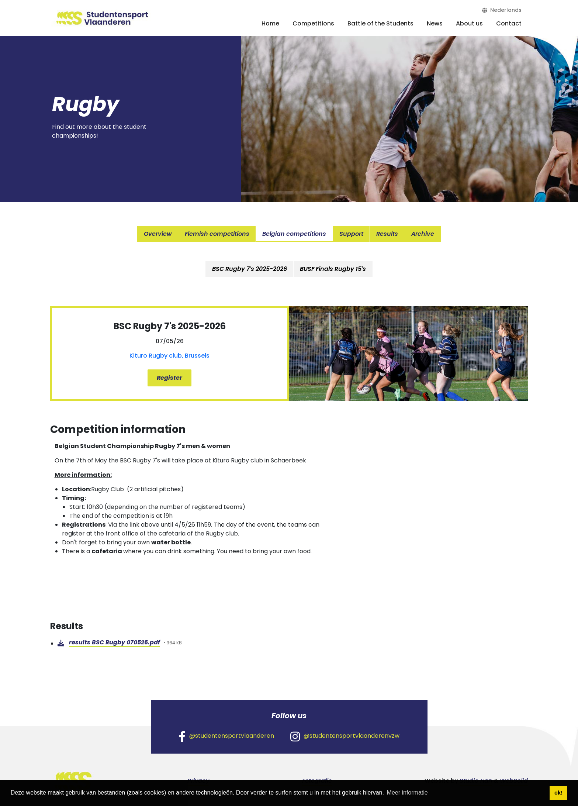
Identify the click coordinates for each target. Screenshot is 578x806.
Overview (157, 234)
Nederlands (502, 10)
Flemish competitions (217, 234)
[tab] (249, 269)
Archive (423, 234)
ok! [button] (558, 793)
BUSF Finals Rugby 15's (333, 268)
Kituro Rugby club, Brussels (169, 355)
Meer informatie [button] (407, 792)
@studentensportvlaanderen (226, 736)
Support (352, 234)
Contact (509, 23)
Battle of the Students (380, 23)
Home (270, 23)
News (435, 23)
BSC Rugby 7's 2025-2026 (249, 268)
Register (169, 377)
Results (388, 234)
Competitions (313, 23)
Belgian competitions (294, 234)
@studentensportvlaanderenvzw (344, 736)
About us (469, 23)
